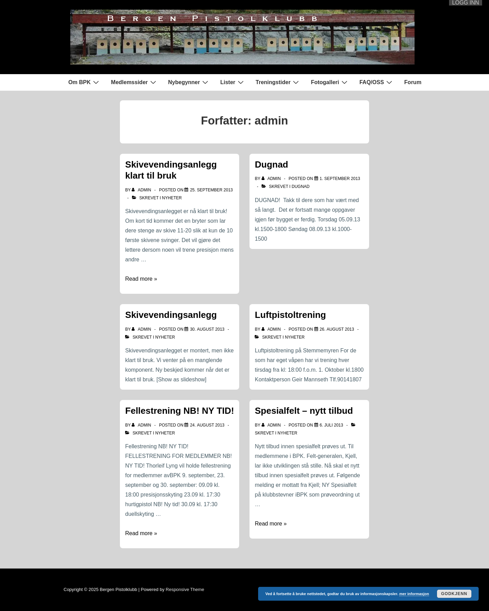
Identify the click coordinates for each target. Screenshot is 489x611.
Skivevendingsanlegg (171, 315)
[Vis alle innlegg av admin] (142, 190)
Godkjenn (454, 593)
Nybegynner (189, 82)
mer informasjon (414, 594)
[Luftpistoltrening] (337, 329)
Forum (412, 82)
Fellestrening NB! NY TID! (179, 410)
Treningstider (278, 82)
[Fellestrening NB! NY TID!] (207, 425)
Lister (232, 82)
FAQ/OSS (376, 82)
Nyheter (172, 198)
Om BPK (84, 82)
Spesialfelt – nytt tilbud (304, 410)
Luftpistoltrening (290, 315)
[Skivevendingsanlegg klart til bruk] (211, 190)
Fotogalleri (330, 82)
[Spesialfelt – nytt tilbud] (331, 425)
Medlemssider (134, 82)
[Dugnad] (340, 178)
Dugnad (271, 164)
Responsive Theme (185, 589)
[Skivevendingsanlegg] (207, 329)
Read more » (141, 279)
